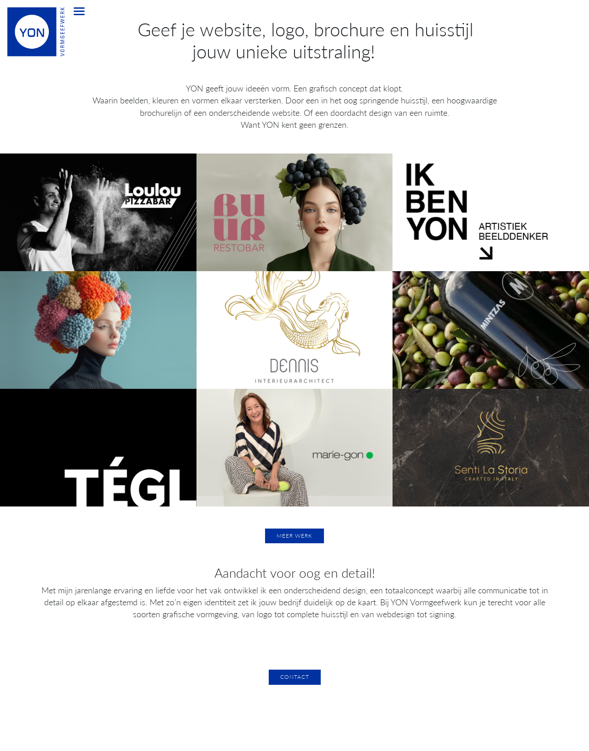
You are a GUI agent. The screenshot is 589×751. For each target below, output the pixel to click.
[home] (29, 36)
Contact (294, 676)
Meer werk (294, 535)
